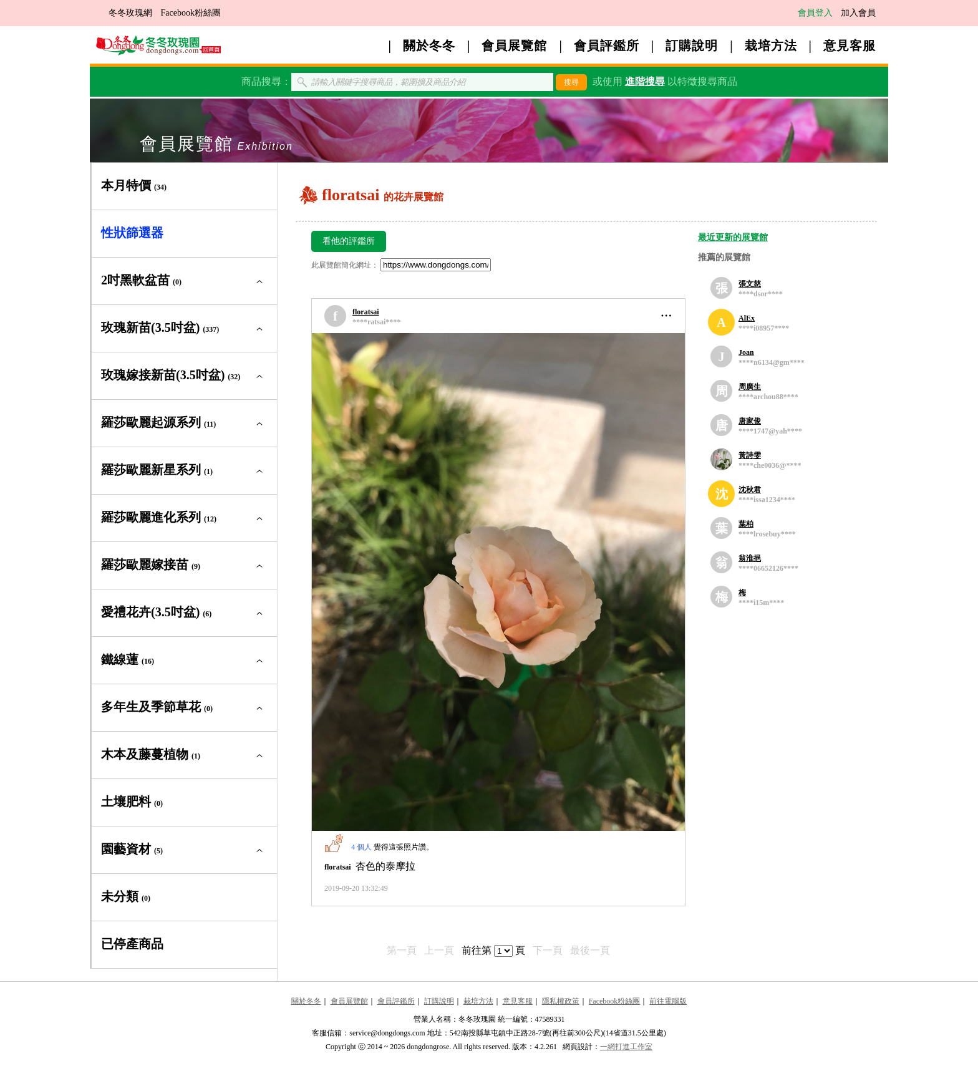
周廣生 (749, 386)
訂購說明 (692, 45)
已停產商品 (132, 944)
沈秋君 (749, 489)
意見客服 (849, 45)
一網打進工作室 (626, 1046)
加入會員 (858, 12)
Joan (746, 352)
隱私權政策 (560, 1001)
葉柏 (745, 524)
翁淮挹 (749, 558)
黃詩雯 (749, 455)
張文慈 (749, 283)
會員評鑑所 (606, 45)
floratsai (365, 312)
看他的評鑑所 (348, 241)
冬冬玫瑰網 (130, 12)
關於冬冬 (429, 45)
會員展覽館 (514, 45)
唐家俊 (749, 421)
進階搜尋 (645, 81)
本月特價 (134, 185)
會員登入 (815, 12)
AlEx (746, 318)
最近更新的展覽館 (733, 237)
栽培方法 (771, 45)
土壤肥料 (132, 801)
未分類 (125, 896)
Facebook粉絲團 (191, 12)
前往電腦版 (668, 1001)
